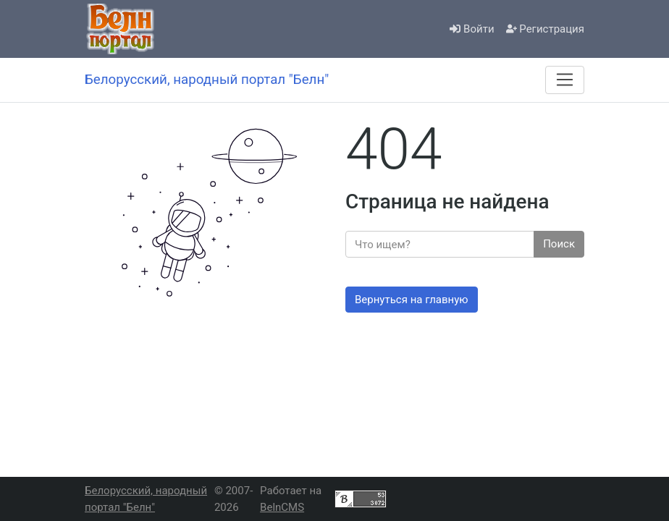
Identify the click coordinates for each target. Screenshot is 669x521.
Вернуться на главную (411, 299)
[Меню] (564, 79)
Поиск (559, 243)
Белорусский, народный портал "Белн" (146, 499)
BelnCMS (282, 507)
